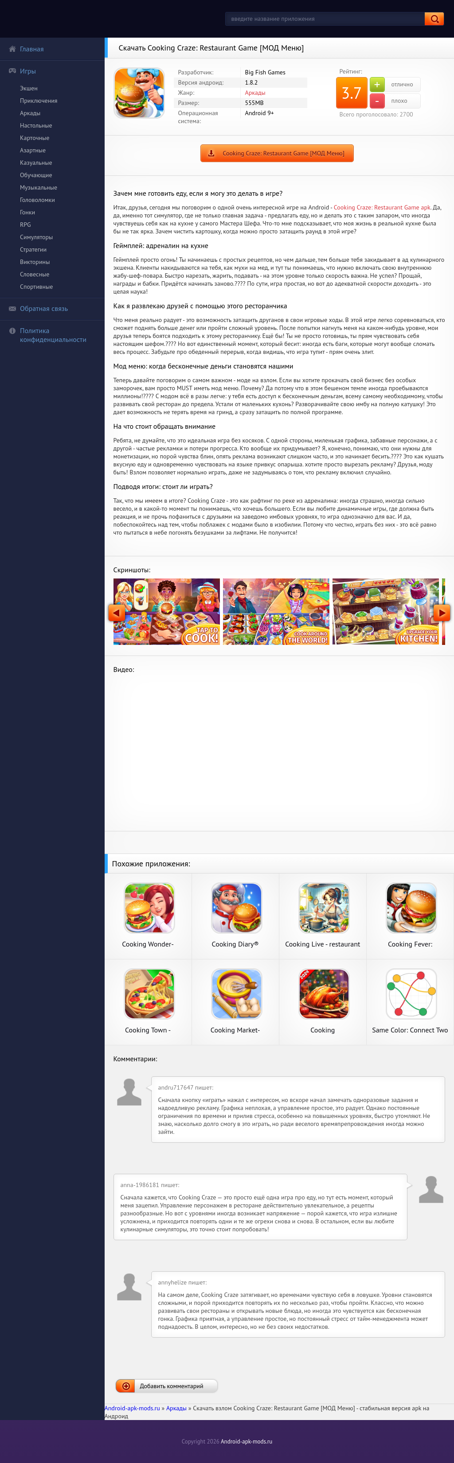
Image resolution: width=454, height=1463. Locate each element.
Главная (26, 48)
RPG (25, 225)
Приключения (39, 101)
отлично (391, 84)
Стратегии (33, 249)
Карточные (34, 138)
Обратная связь (38, 308)
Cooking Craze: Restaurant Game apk (382, 207)
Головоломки (37, 200)
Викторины (35, 262)
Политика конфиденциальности (47, 335)
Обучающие (36, 175)
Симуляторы (36, 237)
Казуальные (36, 163)
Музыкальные (38, 187)
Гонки (27, 212)
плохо (388, 101)
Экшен (29, 88)
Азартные (33, 150)
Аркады (30, 113)
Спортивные (36, 287)
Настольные (36, 125)
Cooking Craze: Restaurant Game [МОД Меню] (283, 153)
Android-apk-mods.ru (246, 1441)
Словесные (34, 274)
